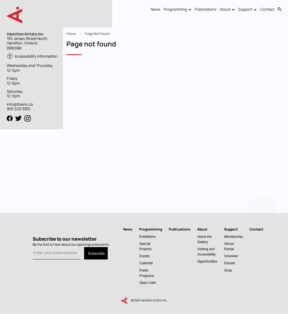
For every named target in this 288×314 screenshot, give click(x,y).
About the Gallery (204, 239)
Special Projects (145, 246)
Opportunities (207, 261)
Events (144, 256)
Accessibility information (36, 56)
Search (279, 9)
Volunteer (231, 256)
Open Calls (147, 282)
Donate (229, 263)
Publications (205, 9)
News (155, 9)
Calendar (146, 263)
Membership (233, 236)
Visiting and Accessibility (206, 252)
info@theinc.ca (20, 104)
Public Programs (146, 273)
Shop (228, 270)
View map (14, 47)
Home (71, 33)
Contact (267, 9)
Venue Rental (229, 246)
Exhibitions (147, 236)
